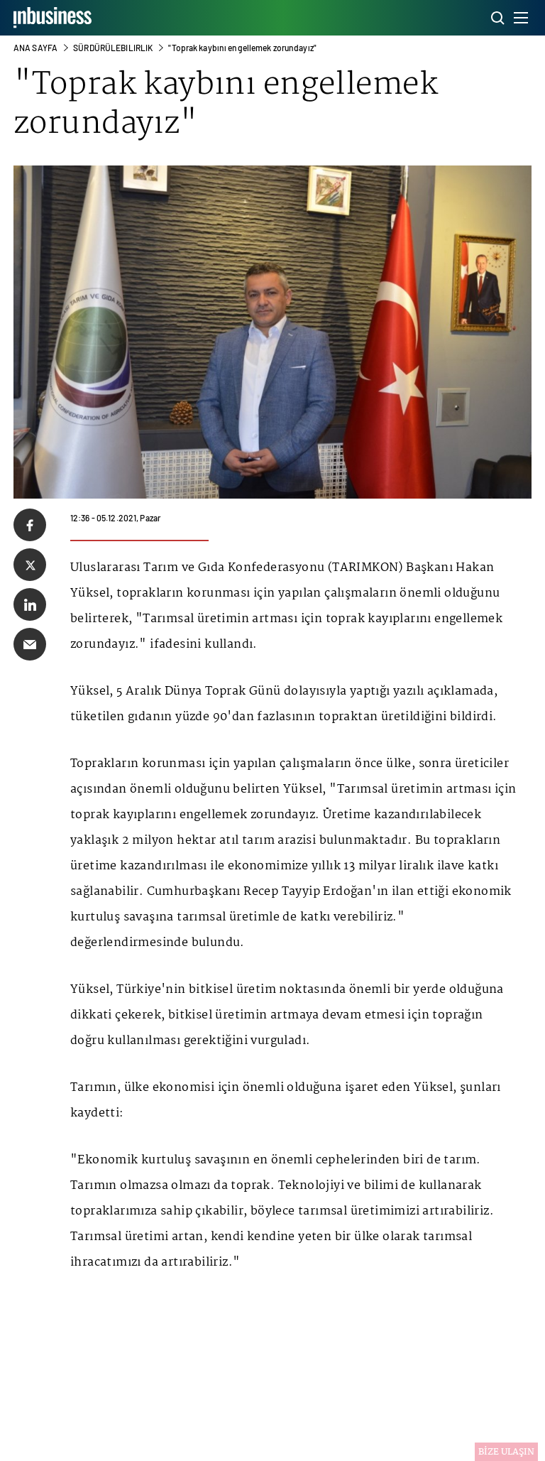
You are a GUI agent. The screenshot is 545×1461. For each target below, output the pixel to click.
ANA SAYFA (35, 48)
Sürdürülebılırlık (113, 48)
